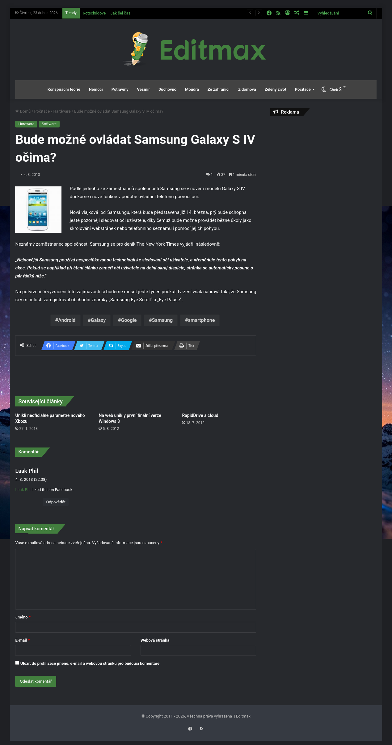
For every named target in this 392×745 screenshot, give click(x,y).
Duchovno (167, 89)
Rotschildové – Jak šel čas (106, 13)
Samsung (162, 320)
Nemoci (96, 89)
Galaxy (98, 320)
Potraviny (120, 89)
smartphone (201, 320)
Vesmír (143, 89)
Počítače (303, 89)
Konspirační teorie (64, 89)
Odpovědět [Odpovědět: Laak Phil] (55, 502)
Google (129, 320)
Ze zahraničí (219, 89)
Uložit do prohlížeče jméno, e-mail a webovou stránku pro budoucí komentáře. (90, 663)
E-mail (22, 640)
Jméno (22, 617)
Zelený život (275, 89)
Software (49, 124)
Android (66, 320)
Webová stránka (155, 640)
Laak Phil (26, 471)
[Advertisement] (323, 166)
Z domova (247, 89)
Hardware (62, 111)
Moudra (192, 89)
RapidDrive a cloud (200, 415)
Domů (23, 111)
